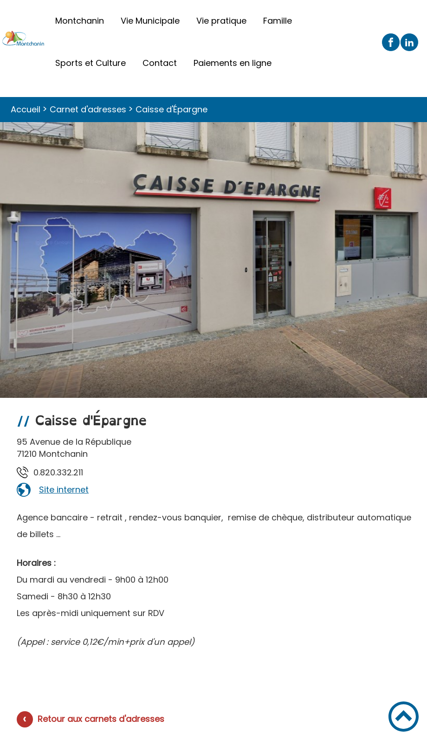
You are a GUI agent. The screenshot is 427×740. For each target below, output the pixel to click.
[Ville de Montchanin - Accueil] (23, 42)
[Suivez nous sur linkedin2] (409, 42)
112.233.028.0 (58, 472)
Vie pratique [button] (221, 20)
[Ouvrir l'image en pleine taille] (213, 261)
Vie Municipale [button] (150, 20)
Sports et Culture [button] (90, 63)
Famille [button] (277, 20)
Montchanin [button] (79, 20)
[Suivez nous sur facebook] (391, 42)
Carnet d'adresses (88, 109)
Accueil (25, 109)
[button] (403, 716)
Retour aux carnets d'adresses (101, 719)
